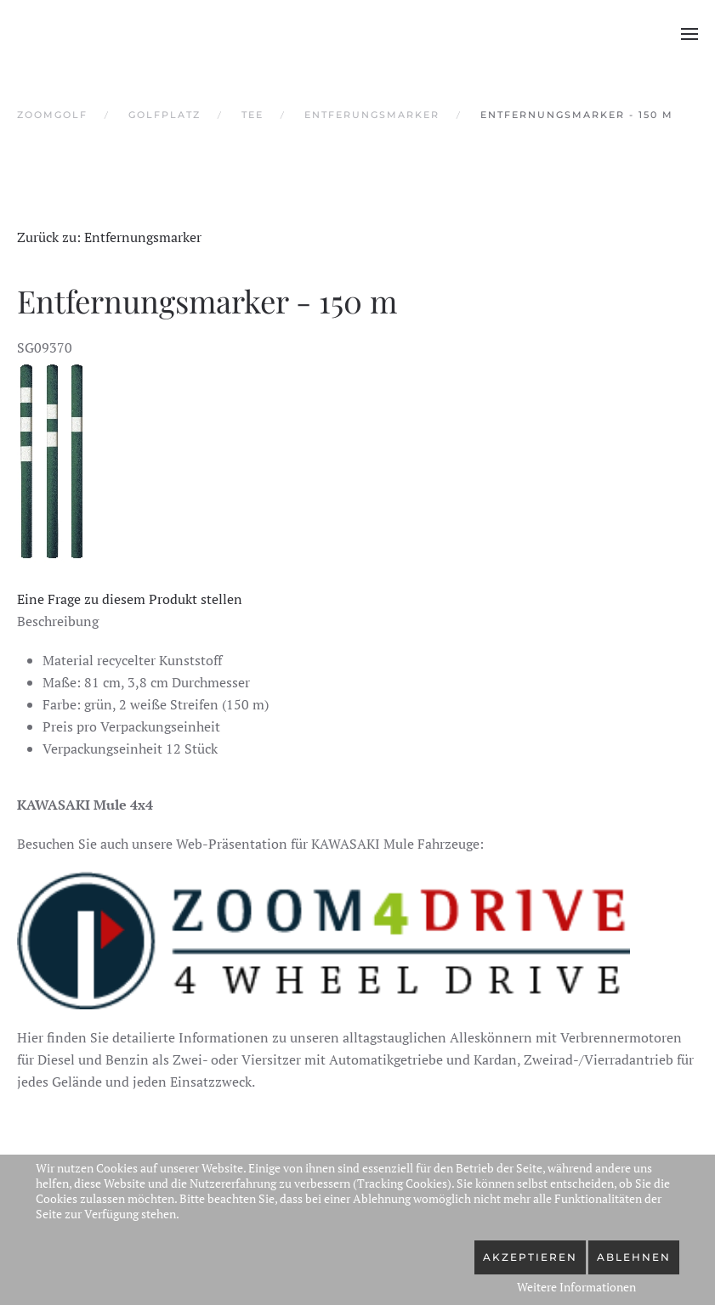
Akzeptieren (530, 1257)
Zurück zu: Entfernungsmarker (109, 237)
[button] (689, 34)
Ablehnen (634, 1257)
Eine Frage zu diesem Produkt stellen (129, 599)
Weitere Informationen (576, 1287)
